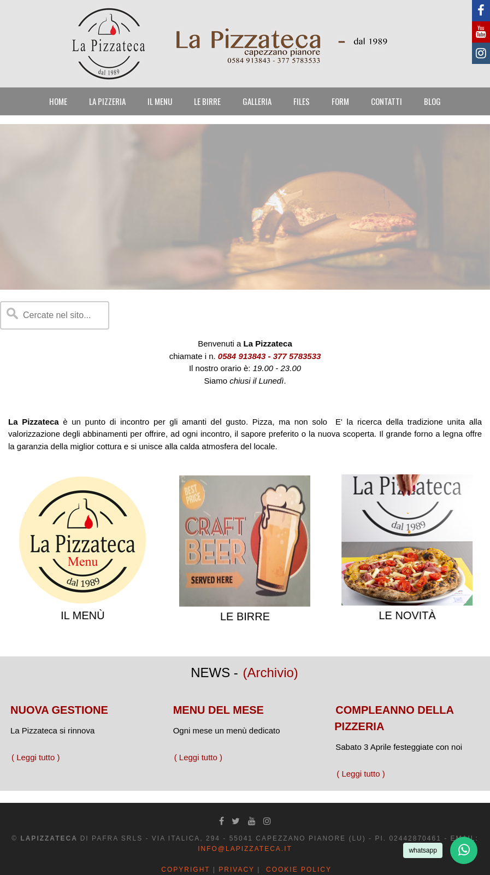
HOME (58, 101)
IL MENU (159, 101)
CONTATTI (386, 101)
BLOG (432, 101)
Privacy (237, 869)
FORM (340, 101)
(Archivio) (270, 672)
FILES (301, 101)
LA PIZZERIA (107, 101)
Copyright (185, 869)
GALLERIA (257, 101)
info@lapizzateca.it (245, 849)
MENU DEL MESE (218, 710)
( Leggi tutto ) (35, 757)
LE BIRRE (207, 101)
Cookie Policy (299, 869)
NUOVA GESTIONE (59, 710)
